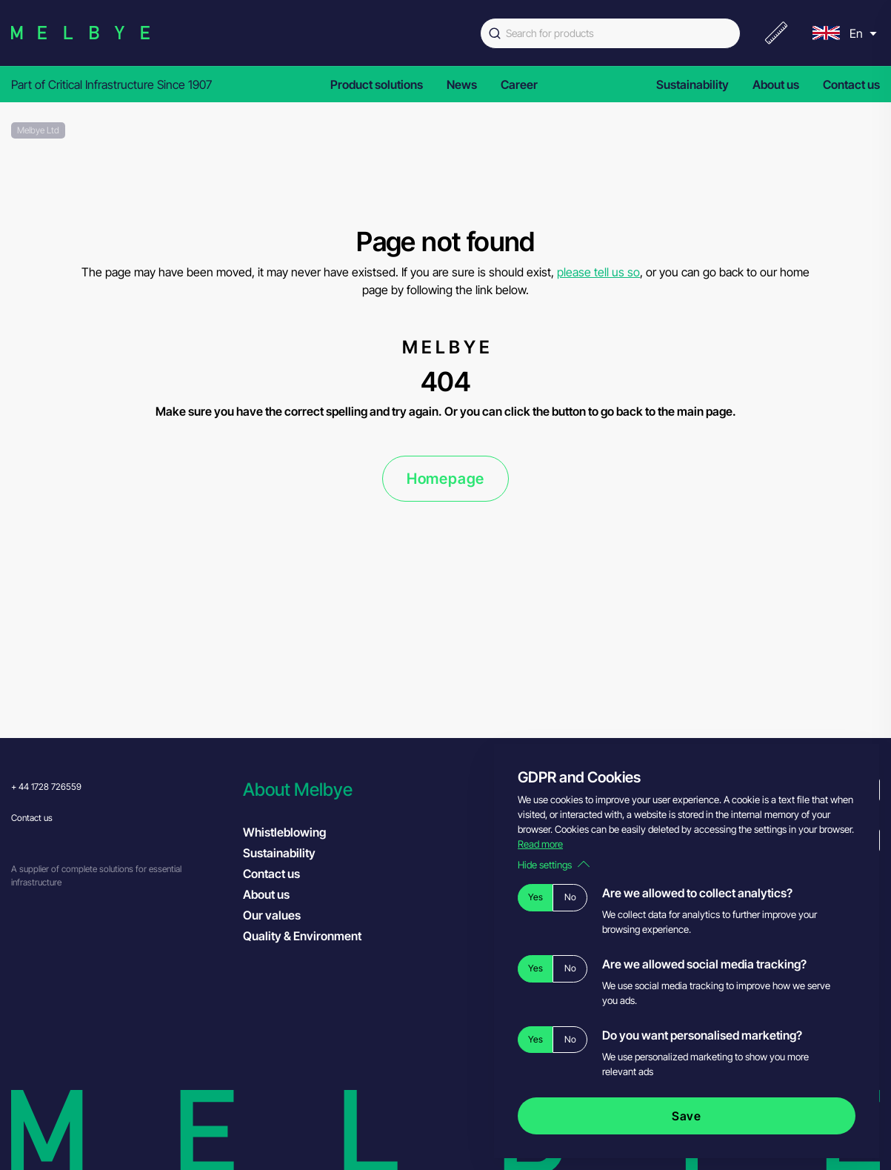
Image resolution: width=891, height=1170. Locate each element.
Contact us (851, 84)
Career (519, 84)
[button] (351, 789)
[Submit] (493, 33)
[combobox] (610, 33)
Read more (540, 844)
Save (686, 1115)
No (570, 897)
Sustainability (692, 84)
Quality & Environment (302, 935)
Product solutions (376, 84)
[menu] (843, 33)
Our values (272, 915)
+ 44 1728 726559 (46, 786)
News (462, 84)
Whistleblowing (284, 832)
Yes (535, 897)
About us (775, 84)
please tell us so (598, 272)
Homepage (445, 479)
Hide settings (554, 865)
